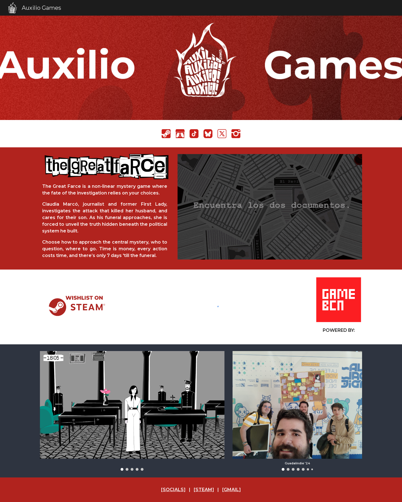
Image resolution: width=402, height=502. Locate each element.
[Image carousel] (132, 411)
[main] (104, 221)
